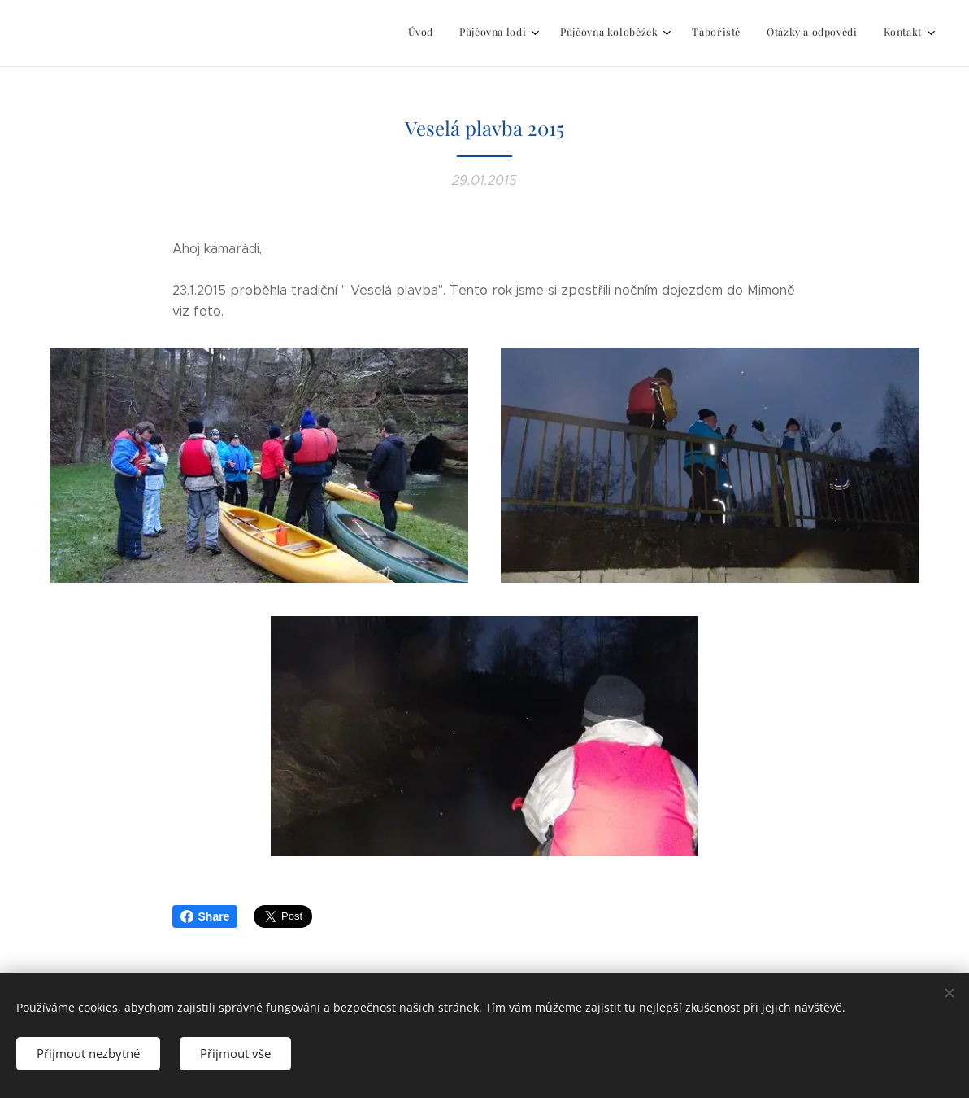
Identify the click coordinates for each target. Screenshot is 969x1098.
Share (205, 916)
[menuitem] (780, 33)
